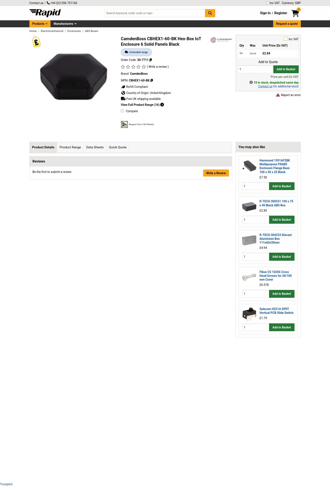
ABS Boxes (91, 31)
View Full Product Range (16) (142, 104)
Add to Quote (268, 62)
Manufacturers (63, 23)
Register (280, 13)
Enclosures (74, 31)
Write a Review (216, 467)
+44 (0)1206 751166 (62, 3)
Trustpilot (6, 484)
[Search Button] (210, 13)
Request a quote (287, 23)
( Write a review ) (158, 66)
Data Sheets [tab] (95, 147)
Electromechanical (52, 31)
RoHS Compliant (134, 86)
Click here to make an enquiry (138, 385)
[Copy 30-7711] (150, 59)
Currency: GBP (291, 2)
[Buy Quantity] (255, 69)
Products (38, 23)
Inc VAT (273, 2)
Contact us (36, 3)
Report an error (288, 95)
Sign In (265, 13)
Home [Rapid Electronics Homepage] (33, 31)
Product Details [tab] (43, 147)
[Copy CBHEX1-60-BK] (151, 80)
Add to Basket (286, 69)
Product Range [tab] (70, 147)
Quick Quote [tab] (118, 147)
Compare (129, 111)
